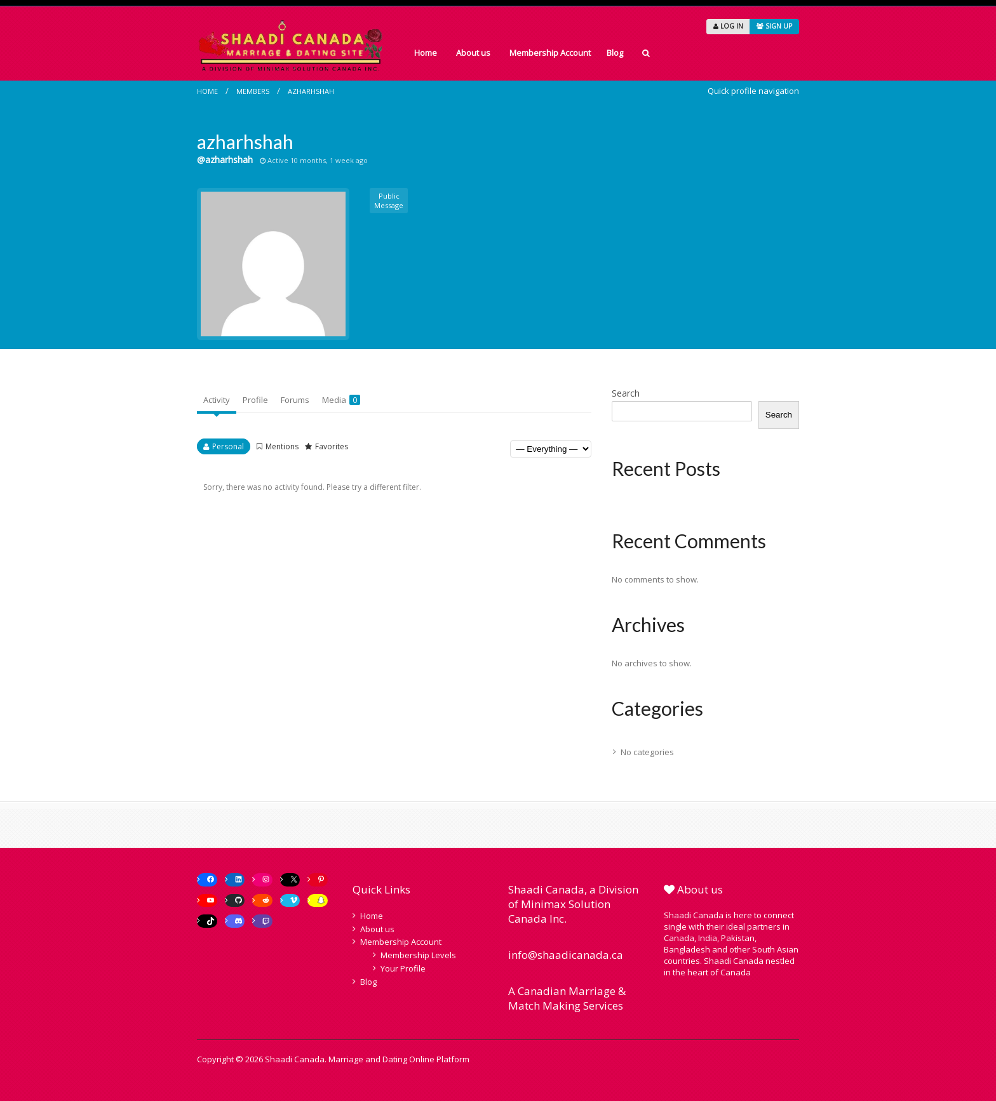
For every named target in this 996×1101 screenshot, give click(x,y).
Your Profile (403, 968)
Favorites (331, 446)
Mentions (282, 446)
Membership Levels (418, 955)
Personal (228, 446)
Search (626, 393)
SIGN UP (774, 26)
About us (473, 52)
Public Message (388, 200)
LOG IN (728, 26)
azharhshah (311, 91)
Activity (216, 399)
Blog (615, 52)
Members (252, 91)
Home (425, 52)
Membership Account (550, 52)
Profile (255, 399)
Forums (295, 399)
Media (341, 399)
